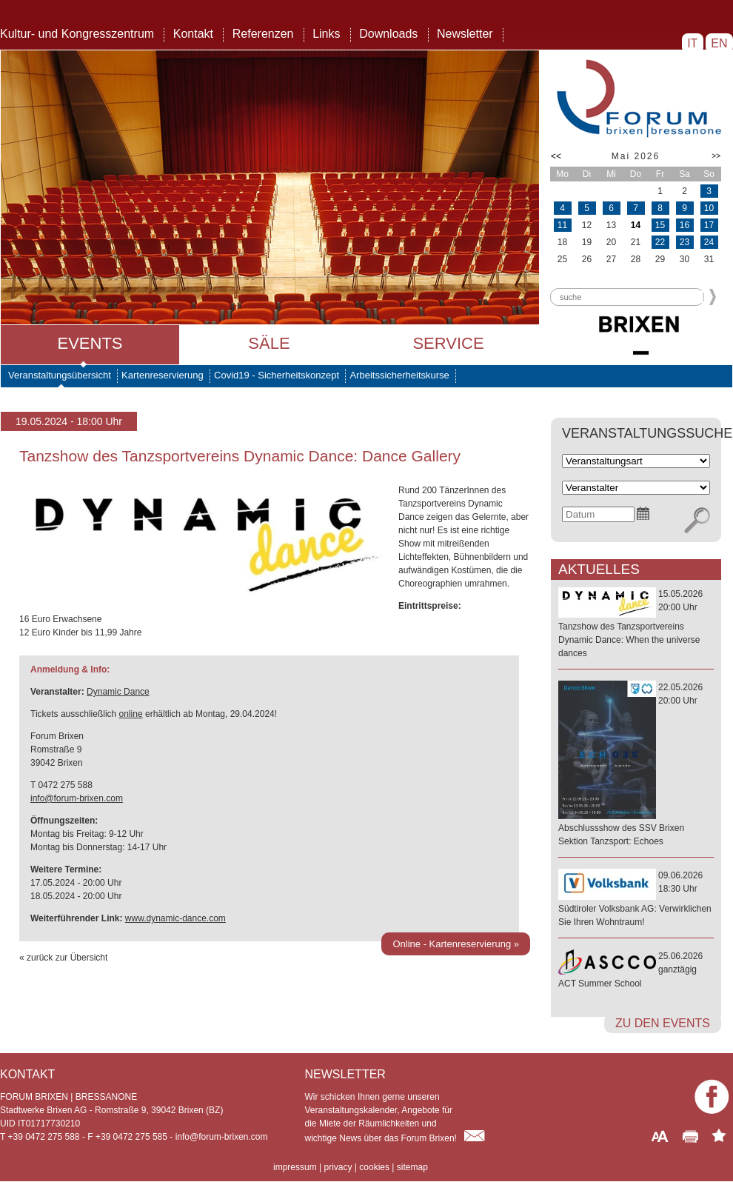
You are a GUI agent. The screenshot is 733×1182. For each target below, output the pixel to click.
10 (709, 208)
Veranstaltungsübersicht (59, 375)
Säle (268, 343)
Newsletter (465, 33)
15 (660, 225)
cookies (374, 1167)
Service (447, 343)
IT (692, 43)
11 (562, 225)
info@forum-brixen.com (76, 798)
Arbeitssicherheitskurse (399, 375)
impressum (295, 1167)
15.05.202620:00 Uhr (636, 624)
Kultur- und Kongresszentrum (77, 33)
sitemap (412, 1167)
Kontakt (193, 33)
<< (556, 156)
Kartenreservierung (162, 375)
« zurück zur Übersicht (63, 957)
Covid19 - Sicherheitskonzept (276, 375)
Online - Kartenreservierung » (455, 943)
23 (684, 242)
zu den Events (662, 1023)
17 (709, 225)
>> (716, 156)
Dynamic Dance (118, 692)
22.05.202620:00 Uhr (636, 765)
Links (326, 33)
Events (89, 343)
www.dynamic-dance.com (175, 918)
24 (709, 242)
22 (660, 242)
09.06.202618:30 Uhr (636, 899)
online (131, 714)
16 (684, 225)
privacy (338, 1167)
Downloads (388, 33)
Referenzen (263, 33)
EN (719, 43)
